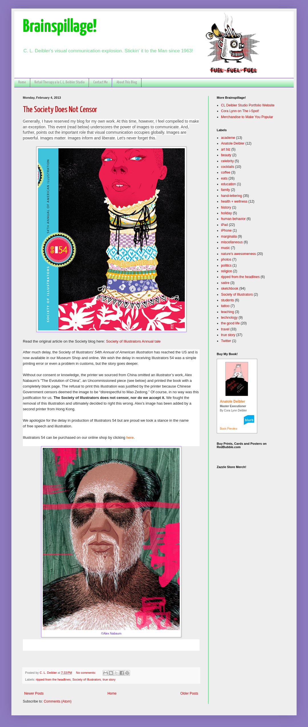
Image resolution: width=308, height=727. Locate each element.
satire (225, 283)
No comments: (86, 672)
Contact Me (100, 82)
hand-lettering (231, 196)
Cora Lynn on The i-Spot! (240, 111)
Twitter (226, 341)
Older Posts (189, 693)
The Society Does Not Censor (60, 110)
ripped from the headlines (53, 679)
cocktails (227, 167)
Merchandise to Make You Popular (247, 117)
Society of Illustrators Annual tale (133, 341)
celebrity (227, 161)
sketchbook (229, 289)
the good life (230, 323)
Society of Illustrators (86, 679)
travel (225, 329)
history (226, 207)
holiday (226, 213)
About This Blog (126, 82)
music (225, 248)
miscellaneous (232, 242)
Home (22, 82)
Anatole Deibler (232, 143)
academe (228, 138)
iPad (224, 225)
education (228, 184)
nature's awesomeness (238, 254)
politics (226, 265)
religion (226, 271)
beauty (226, 155)
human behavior (233, 219)
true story (109, 679)
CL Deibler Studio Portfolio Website (247, 105)
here (130, 437)
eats (224, 178)
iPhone (226, 230)
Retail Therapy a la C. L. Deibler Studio (60, 82)
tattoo (225, 306)
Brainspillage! (60, 27)
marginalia (229, 236)
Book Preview (228, 428)
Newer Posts (34, 693)
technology (229, 318)
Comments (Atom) (57, 701)
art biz (225, 149)
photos (226, 259)
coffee (225, 172)
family (225, 190)
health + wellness (234, 201)
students (227, 300)
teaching (227, 312)
